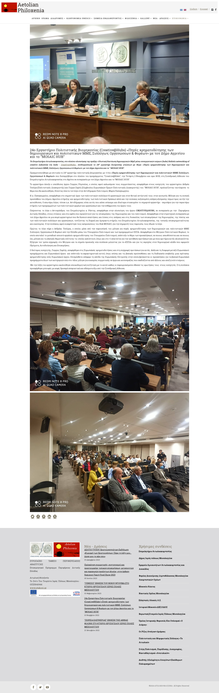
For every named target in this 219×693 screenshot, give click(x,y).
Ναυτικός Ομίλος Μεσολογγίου (154, 593)
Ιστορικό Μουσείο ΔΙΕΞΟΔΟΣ (153, 607)
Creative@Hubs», (69, 164)
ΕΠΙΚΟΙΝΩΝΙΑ (179, 18)
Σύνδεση (193, 9)
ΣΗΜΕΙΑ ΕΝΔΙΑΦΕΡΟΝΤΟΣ (108, 18)
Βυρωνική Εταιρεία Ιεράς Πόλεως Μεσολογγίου (162, 614)
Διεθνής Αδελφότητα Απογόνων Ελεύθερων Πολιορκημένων (160, 662)
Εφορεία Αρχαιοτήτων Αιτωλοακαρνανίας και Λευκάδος (162, 567)
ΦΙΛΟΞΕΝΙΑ (131, 18)
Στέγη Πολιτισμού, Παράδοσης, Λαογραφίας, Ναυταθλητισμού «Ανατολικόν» (160, 651)
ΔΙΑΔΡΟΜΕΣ (57, 18)
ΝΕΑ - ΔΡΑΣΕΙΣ (161, 18)
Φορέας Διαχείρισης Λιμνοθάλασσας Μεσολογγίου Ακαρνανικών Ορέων (163, 577)
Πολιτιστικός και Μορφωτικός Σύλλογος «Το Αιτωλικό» (161, 640)
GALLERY (145, 18)
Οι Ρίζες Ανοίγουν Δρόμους (152, 631)
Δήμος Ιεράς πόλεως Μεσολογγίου (155, 558)
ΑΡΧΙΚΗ (36, 18)
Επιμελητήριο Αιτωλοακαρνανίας (155, 551)
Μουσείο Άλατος (147, 586)
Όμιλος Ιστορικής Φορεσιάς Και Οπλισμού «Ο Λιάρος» (161, 622)
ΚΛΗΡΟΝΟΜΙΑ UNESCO (78, 18)
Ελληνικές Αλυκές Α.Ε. (150, 600)
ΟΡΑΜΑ (45, 18)
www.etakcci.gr (38, 588)
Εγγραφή (204, 9)
